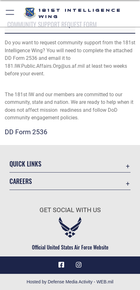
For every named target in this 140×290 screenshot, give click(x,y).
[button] (10, 13)
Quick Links (25, 163)
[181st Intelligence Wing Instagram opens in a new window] (78, 265)
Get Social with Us (70, 210)
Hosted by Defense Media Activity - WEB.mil (70, 281)
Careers (20, 181)
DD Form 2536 (26, 132)
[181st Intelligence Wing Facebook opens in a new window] (61, 265)
